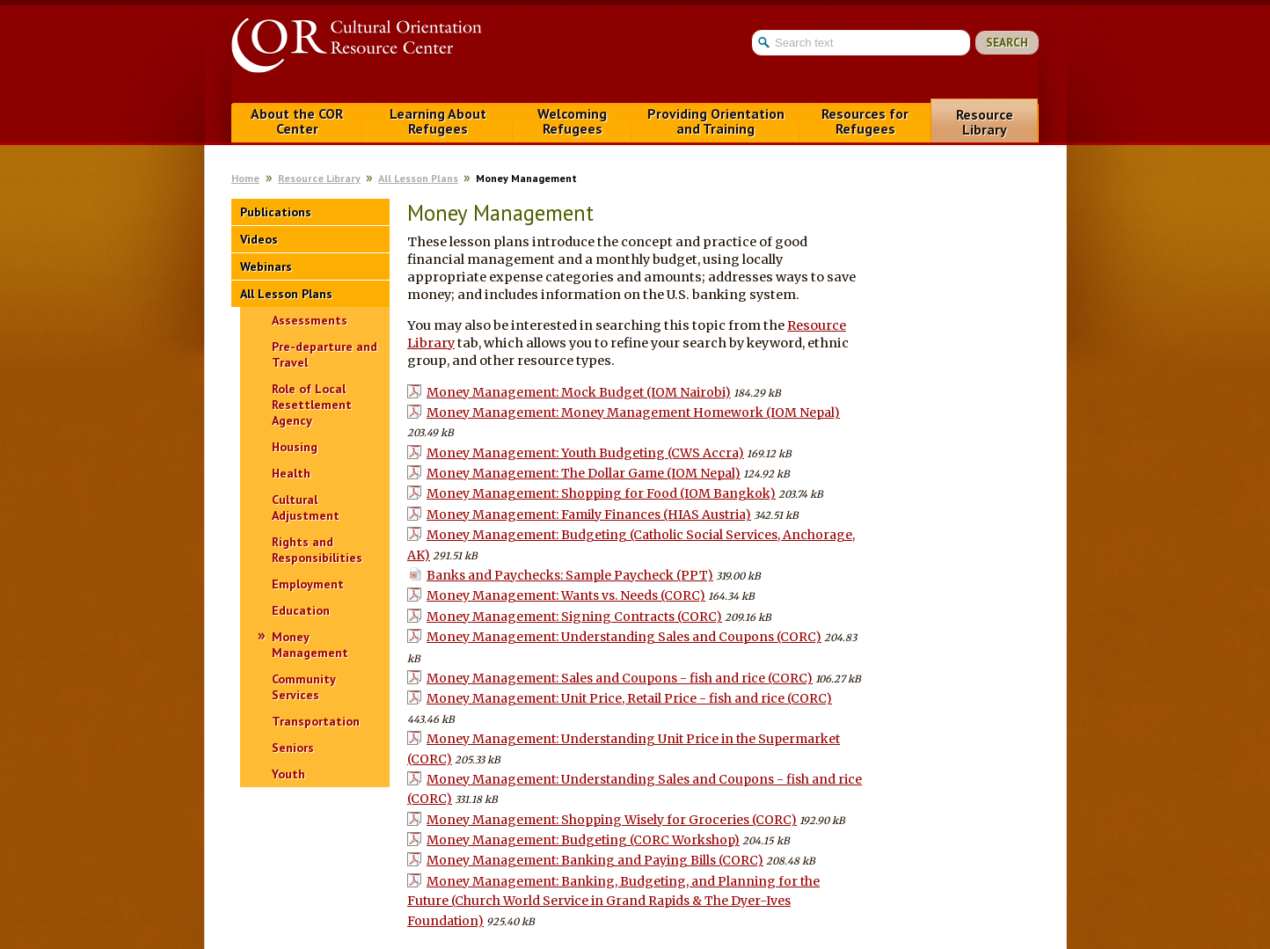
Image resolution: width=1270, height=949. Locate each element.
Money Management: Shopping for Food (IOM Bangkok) (601, 493)
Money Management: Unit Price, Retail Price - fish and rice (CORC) (629, 698)
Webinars (266, 266)
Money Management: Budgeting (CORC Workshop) (583, 840)
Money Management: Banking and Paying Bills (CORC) (595, 860)
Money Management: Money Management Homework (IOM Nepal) (633, 412)
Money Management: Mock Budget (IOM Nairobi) (579, 392)
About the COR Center (297, 121)
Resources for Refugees (865, 121)
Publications (275, 212)
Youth (288, 774)
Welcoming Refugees (572, 121)
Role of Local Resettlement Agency (312, 404)
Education (301, 610)
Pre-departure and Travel (324, 354)
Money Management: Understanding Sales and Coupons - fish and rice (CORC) (634, 789)
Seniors (293, 748)
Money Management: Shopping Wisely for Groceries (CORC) (612, 820)
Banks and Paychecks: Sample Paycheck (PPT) (570, 575)
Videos (259, 239)
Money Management (310, 645)
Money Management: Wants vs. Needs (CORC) (566, 595)
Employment (308, 584)
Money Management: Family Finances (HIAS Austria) (589, 514)
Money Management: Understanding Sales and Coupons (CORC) (624, 637)
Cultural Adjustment (305, 507)
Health (291, 473)
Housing (295, 447)
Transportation (316, 721)
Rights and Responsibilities (317, 550)
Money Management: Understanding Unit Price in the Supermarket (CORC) (623, 748)
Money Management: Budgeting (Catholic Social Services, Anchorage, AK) (631, 544)
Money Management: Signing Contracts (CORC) (574, 616)
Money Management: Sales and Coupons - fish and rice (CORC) (620, 678)
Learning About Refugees (438, 121)
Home (245, 178)
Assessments (309, 320)
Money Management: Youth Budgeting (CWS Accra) (585, 453)
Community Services (303, 687)
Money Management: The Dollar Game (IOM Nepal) (584, 473)
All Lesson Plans (418, 178)
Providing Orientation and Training (716, 121)
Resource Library (984, 122)
